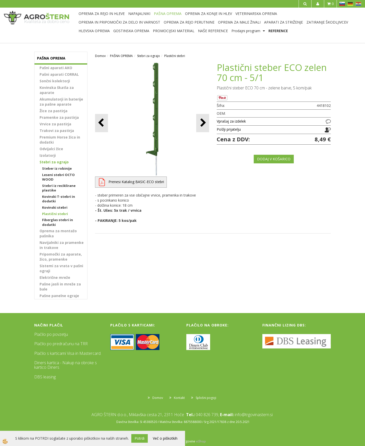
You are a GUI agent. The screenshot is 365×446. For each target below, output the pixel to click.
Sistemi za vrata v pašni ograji (61, 268)
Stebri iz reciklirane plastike (59, 188)
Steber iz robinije (57, 168)
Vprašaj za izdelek (231, 121)
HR (358, 4)
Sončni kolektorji (55, 81)
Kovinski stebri (54, 207)
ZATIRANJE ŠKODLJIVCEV (327, 22)
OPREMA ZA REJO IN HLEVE (102, 13)
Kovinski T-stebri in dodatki (58, 199)
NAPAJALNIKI (139, 13)
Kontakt (179, 398)
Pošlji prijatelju (229, 129)
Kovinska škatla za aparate (57, 90)
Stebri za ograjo (54, 162)
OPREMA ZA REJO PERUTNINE (189, 22)
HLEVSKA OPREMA (94, 30)
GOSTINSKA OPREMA (131, 30)
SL (342, 4)
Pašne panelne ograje (59, 295)
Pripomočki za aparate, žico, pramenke (61, 257)
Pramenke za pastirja (59, 117)
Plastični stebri (55, 213)
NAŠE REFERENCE (213, 30)
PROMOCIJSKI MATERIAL (173, 30)
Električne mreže (55, 277)
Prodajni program (245, 30)
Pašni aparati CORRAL (59, 74)
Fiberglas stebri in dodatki (57, 222)
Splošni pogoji (206, 398)
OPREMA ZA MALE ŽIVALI (239, 22)
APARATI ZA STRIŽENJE (283, 22)
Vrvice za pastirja (55, 124)
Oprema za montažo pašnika (58, 233)
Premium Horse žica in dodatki (60, 140)
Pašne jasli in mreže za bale (60, 287)
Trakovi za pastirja (57, 130)
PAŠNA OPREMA (167, 13)
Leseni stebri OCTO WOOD (58, 177)
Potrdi (139, 438)
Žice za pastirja (53, 110)
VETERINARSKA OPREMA (256, 13)
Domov (100, 56)
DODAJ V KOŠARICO (273, 159)
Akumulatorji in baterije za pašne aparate (61, 102)
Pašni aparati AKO (56, 67)
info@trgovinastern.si (254, 414)
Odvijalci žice (51, 148)
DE (350, 4)
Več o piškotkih (165, 438)
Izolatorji (48, 155)
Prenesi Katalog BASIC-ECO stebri (136, 181)
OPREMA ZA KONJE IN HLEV (208, 13)
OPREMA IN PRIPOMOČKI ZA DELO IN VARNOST (119, 22)
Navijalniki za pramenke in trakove (62, 245)
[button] (202, 123)
